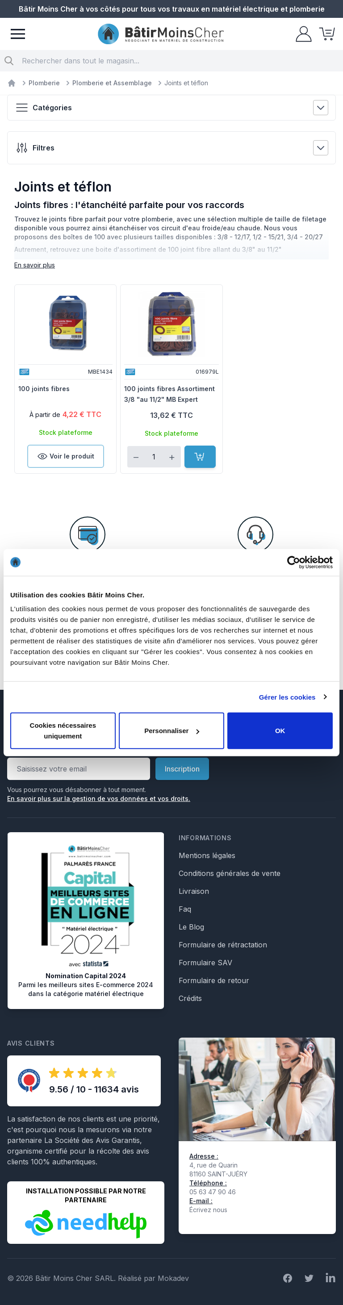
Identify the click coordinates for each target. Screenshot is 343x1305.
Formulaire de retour (214, 980)
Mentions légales (207, 855)
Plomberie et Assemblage (112, 83)
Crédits (190, 998)
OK (280, 730)
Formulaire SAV (205, 962)
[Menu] (18, 34)
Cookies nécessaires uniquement (63, 730)
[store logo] (161, 34)
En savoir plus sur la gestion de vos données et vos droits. (98, 798)
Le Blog (191, 926)
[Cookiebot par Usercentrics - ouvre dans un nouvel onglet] (294, 562)
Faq (185, 909)
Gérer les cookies (287, 696)
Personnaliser (171, 730)
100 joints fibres (44, 388)
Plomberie (44, 83)
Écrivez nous (208, 1209)
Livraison (194, 891)
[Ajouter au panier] (200, 457)
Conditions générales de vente (229, 873)
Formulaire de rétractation (223, 944)
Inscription (182, 768)
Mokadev (173, 1278)
